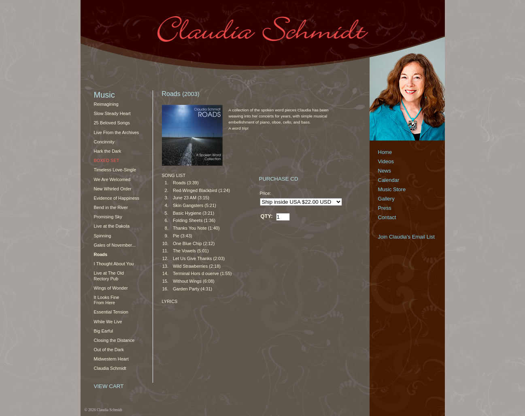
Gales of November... (115, 245)
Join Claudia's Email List (406, 237)
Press (384, 208)
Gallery (386, 199)
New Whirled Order (113, 188)
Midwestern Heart (111, 358)
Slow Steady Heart (112, 113)
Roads (101, 254)
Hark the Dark (107, 151)
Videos (386, 161)
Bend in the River (111, 207)
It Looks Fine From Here (106, 300)
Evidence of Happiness (117, 198)
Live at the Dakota (112, 226)
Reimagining (106, 104)
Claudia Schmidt (110, 368)
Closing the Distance (114, 340)
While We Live (108, 321)
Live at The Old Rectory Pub (109, 276)
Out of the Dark (109, 349)
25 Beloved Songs (112, 122)
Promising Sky (108, 216)
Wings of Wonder (111, 288)
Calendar (389, 180)
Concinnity (104, 141)
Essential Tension (111, 311)
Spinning (102, 235)
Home (385, 152)
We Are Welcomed (112, 179)
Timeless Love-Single (115, 169)
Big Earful (103, 331)
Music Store (392, 189)
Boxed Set (106, 160)
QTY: (267, 216)
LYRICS (170, 301)
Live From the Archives (116, 132)
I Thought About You (114, 263)
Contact (387, 217)
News (384, 171)
